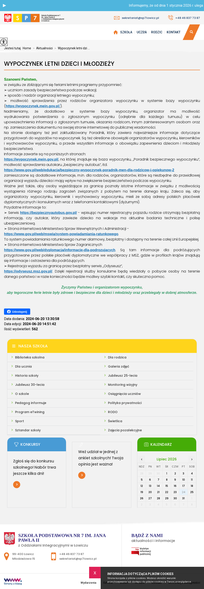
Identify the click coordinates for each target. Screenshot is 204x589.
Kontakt (173, 32)
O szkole (22, 394)
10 (183, 480)
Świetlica (115, 421)
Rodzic (156, 32)
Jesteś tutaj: (13, 48)
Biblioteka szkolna (29, 357)
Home (27, 48)
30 (175, 498)
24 (183, 492)
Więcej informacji (16, 484)
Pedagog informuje (30, 403)
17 (183, 486)
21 (158, 492)
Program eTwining (29, 412)
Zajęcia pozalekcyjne (125, 430)
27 (150, 498)
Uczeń (142, 32)
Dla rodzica (117, 357)
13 (150, 486)
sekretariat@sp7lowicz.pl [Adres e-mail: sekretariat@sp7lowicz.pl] (78, 559)
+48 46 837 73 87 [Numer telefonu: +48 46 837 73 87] (71, 554)
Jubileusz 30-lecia (29, 384)
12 (141, 486)
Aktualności (42, 48)
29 (166, 498)
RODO (113, 412)
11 (192, 480)
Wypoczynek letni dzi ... (71, 48)
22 (166, 492)
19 (141, 492)
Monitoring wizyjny (122, 384)
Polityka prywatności (125, 403)
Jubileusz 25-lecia (122, 375)
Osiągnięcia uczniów (124, 394)
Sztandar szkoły (28, 430)
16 (175, 486)
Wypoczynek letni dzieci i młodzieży (59, 64)
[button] (4, 5)
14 (158, 486)
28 (158, 498)
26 (141, 498)
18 (192, 486)
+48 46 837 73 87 (184, 17)
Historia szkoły (26, 375)
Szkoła (126, 32)
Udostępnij (17, 311)
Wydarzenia (115, 32)
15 (166, 486)
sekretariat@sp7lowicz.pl (136, 18)
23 (175, 492)
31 (183, 498)
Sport (19, 421)
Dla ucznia (23, 366)
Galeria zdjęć (118, 366)
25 (192, 492)
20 (150, 492)
